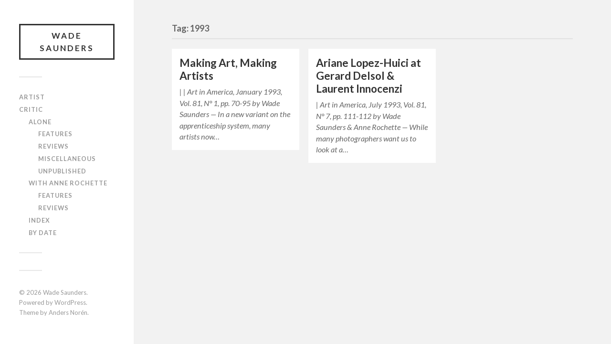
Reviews (53, 146)
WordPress (70, 302)
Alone (40, 122)
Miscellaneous (67, 158)
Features (55, 134)
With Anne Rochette (68, 183)
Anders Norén (68, 312)
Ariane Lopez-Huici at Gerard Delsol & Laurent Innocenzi (368, 75)
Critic (31, 109)
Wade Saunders (67, 42)
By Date (43, 232)
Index (39, 220)
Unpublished (62, 171)
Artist (32, 97)
